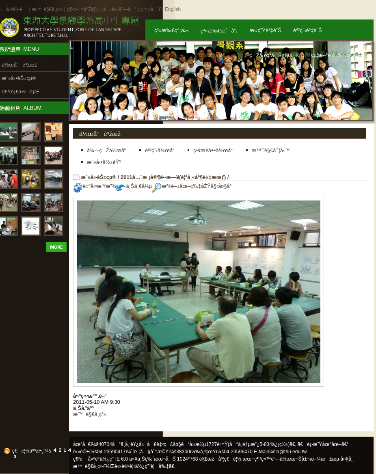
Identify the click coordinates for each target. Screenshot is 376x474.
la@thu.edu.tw (291, 452)
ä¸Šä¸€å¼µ (134, 186)
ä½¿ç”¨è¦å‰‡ (152, 466)
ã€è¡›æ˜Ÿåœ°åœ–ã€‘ (323, 444)
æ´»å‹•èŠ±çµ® (99, 177)
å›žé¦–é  (17, 9)
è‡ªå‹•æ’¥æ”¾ (94, 186)
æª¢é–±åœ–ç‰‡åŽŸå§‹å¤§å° (194, 186)
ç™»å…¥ (150, 9)
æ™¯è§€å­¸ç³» (48, 9)
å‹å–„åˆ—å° (119, 9)
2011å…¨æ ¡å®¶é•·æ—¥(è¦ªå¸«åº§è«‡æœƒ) (173, 177)
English (173, 9)
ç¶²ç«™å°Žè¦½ (83, 9)
